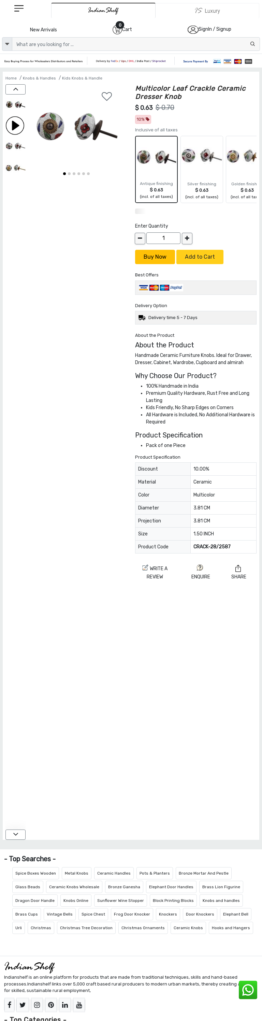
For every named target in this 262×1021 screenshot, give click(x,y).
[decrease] (140, 238)
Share (238, 572)
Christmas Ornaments (143, 927)
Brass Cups (26, 914)
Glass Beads (27, 887)
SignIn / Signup (215, 29)
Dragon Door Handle (35, 900)
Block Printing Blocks (173, 900)
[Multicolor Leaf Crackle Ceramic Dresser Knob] (15, 105)
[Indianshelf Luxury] (207, 10)
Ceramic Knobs (188, 927)
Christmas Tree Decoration (86, 927)
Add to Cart (200, 257)
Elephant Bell (235, 914)
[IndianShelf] (103, 10)
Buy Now (155, 257)
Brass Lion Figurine (221, 887)
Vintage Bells (60, 914)
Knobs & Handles (39, 78)
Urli (18, 927)
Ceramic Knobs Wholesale (74, 887)
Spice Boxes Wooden (35, 873)
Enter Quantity (151, 226)
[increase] (187, 238)
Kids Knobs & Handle (82, 78)
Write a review (155, 572)
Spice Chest (93, 914)
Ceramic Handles (114, 873)
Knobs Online (75, 900)
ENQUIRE (200, 572)
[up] (15, 89)
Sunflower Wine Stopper (120, 900)
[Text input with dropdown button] (136, 44)
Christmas (41, 927)
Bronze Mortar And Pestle (204, 873)
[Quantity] (163, 238)
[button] (64, 173)
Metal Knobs (76, 873)
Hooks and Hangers (231, 927)
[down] (15, 835)
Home (11, 78)
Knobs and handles (221, 900)
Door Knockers (200, 914)
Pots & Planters (155, 873)
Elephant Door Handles (171, 887)
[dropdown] (7, 44)
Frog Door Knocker (132, 914)
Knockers (168, 914)
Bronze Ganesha (124, 887)
